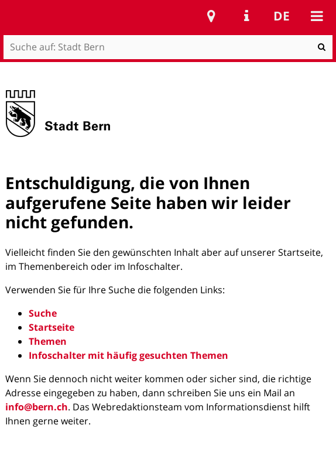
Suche (43, 313)
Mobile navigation (316, 16)
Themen (48, 341)
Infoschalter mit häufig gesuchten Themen (128, 355)
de (281, 16)
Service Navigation (246, 16)
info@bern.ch (36, 406)
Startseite (51, 327)
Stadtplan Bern (211, 16)
